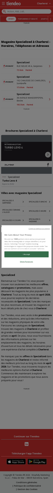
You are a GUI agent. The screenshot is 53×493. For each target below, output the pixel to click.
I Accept (26, 254)
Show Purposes (26, 261)
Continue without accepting (39, 229)
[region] (26, 246)
